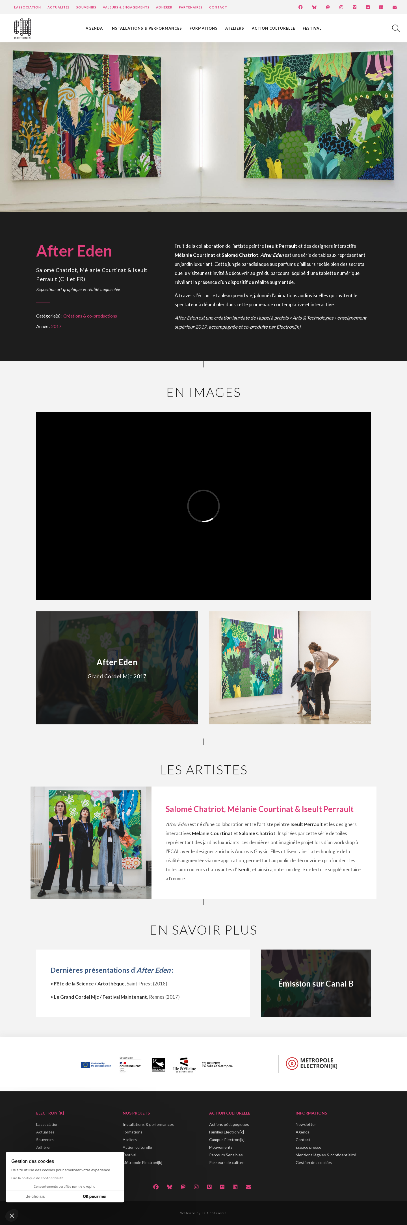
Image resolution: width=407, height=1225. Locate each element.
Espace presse (308, 1147)
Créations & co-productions (90, 315)
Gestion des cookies (314, 1162)
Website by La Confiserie (203, 1213)
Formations (204, 28)
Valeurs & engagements (126, 7)
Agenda (94, 28)
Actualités (58, 7)
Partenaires (191, 7)
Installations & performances (146, 28)
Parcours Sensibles (226, 1154)
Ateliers (234, 28)
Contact (218, 7)
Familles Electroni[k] (226, 1132)
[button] (12, 1215)
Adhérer (164, 7)
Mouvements (221, 1147)
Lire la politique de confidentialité (37, 1178)
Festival (312, 28)
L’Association (27, 7)
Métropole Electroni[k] (142, 1162)
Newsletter (306, 1124)
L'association (47, 1124)
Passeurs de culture (226, 1162)
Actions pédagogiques (229, 1124)
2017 (56, 326)
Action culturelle (273, 28)
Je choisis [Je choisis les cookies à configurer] (35, 1196)
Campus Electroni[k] (226, 1139)
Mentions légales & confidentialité (326, 1154)
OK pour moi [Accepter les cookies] (95, 1196)
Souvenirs (86, 7)
